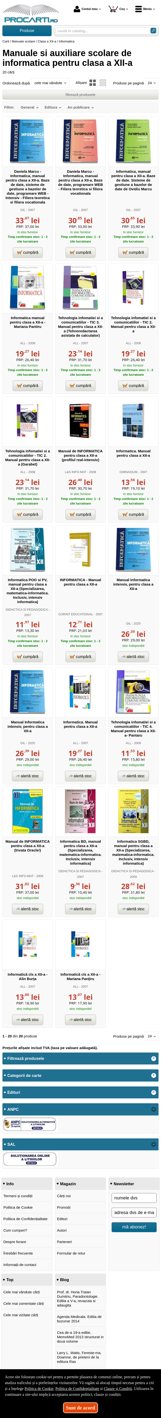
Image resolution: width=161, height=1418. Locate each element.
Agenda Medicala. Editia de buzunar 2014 (79, 1319)
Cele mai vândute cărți (21, 1292)
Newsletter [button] (124, 1184)
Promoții (63, 1207)
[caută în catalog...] (101, 31)
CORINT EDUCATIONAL (75, 614)
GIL (22, 210)
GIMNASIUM (128, 472)
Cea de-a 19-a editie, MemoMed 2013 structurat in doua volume (80, 1336)
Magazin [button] (68, 1184)
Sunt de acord (80, 1407)
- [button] (153, 1109)
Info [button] (10, 1184)
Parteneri (64, 1242)
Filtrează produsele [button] (25, 1058)
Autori (61, 1230)
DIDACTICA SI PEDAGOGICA (27, 609)
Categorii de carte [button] (24, 1075)
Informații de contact (19, 1265)
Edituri (62, 1219)
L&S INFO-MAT (75, 472)
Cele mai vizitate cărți (20, 1315)
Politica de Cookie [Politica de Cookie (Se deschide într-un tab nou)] (38, 1389)
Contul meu (86, 9)
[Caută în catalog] (153, 30)
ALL (22, 343)
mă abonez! (134, 1226)
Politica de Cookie (18, 1207)
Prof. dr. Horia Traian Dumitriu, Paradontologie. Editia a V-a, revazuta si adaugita (77, 1298)
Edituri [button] (13, 1092)
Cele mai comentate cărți (23, 1303)
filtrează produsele (80, 94)
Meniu (143, 9)
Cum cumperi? (15, 1230)
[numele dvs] (134, 1198)
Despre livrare (14, 1242)
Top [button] (9, 1279)
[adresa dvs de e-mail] (134, 1212)
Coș (116, 9)
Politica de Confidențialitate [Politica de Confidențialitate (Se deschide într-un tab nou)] (77, 1389)
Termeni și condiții (17, 1196)
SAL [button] (11, 1144)
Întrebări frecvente (18, 1253)
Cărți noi (64, 1196)
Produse (27, 31)
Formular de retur (71, 1253)
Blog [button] (64, 1279)
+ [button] (153, 1058)
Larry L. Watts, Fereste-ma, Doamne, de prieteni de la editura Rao (79, 1357)
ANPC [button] (13, 1109)
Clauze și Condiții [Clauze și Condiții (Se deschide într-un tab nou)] (118, 1389)
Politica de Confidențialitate (25, 1219)
